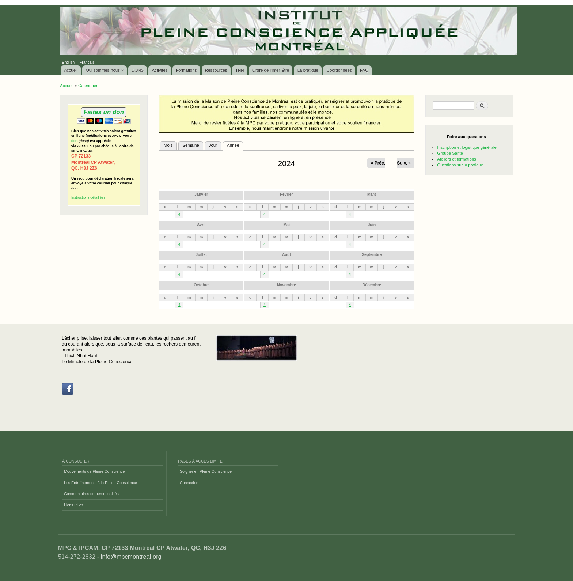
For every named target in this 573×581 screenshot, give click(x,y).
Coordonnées (339, 70)
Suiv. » (404, 163)
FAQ (364, 70)
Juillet (201, 254)
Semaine (190, 145)
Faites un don (104, 112)
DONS (138, 70)
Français (87, 62)
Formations (186, 70)
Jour (213, 145)
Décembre (372, 285)
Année (235, 144)
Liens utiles (73, 505)
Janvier (201, 194)
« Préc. (378, 163)
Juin (372, 224)
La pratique (308, 70)
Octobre (201, 285)
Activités (160, 70)
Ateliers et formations (456, 159)
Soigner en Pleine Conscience (206, 471)
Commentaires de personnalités (91, 493)
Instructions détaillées (88, 197)
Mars (371, 194)
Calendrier (88, 85)
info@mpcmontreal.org (131, 557)
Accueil (70, 70)
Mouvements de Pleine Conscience (94, 471)
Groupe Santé (450, 153)
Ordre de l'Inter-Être (270, 70)
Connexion (189, 482)
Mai (286, 224)
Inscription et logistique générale (466, 147)
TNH (239, 70)
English (68, 62)
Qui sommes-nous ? (105, 70)
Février (286, 194)
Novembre (286, 285)
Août (286, 254)
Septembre (372, 254)
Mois (168, 145)
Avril (201, 224)
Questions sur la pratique (460, 165)
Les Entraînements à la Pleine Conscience (100, 482)
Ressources (216, 70)
